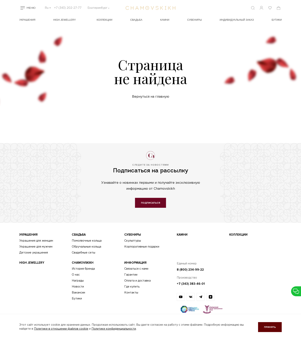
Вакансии (78, 292)
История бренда (83, 269)
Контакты (131, 292)
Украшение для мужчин (35, 247)
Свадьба (136, 19)
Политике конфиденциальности (113, 329)
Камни (164, 19)
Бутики (77, 298)
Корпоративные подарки (141, 247)
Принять (270, 327)
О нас (76, 275)
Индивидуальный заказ (237, 19)
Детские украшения (33, 253)
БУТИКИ (277, 19)
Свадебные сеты (83, 253)
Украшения (27, 19)
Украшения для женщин (36, 241)
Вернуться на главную (150, 96)
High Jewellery (64, 19)
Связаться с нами (136, 269)
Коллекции (104, 19)
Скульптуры (132, 241)
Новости (78, 287)
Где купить (132, 287)
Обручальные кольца (86, 247)
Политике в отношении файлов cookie (61, 329)
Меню (31, 8)
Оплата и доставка (137, 281)
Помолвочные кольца (87, 241)
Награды (78, 281)
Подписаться (150, 202)
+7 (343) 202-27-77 (68, 8)
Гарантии (130, 275)
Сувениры (194, 19)
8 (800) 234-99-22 (190, 269)
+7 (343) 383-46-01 (191, 284)
